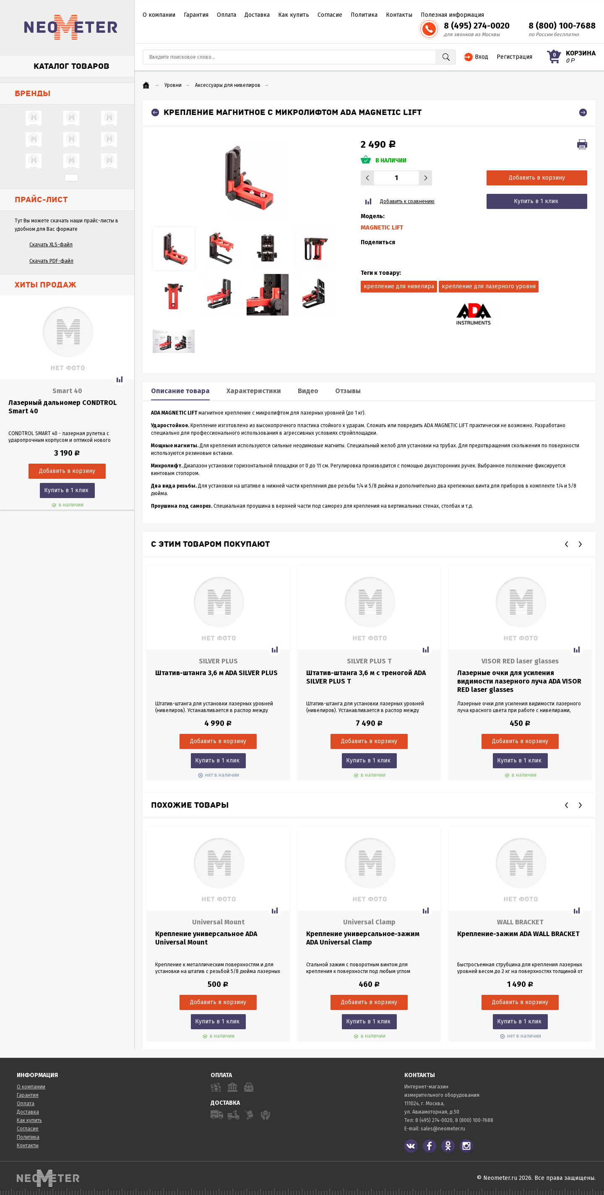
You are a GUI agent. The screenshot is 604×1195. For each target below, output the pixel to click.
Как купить (293, 14)
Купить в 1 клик (66, 490)
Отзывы (348, 391)
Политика (364, 14)
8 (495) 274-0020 (477, 25)
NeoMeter (70, 27)
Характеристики (253, 391)
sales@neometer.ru (443, 1129)
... (71, 178)
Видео (308, 391)
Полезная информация (452, 14)
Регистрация (514, 56)
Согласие (330, 14)
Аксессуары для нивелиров (227, 85)
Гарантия (196, 14)
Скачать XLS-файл (51, 245)
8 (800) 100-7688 (562, 25)
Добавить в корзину (537, 177)
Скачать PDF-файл (51, 261)
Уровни (173, 85)
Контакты (399, 14)
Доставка (257, 14)
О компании (159, 14)
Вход (481, 56)
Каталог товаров (71, 66)
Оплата (226, 14)
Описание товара (180, 391)
